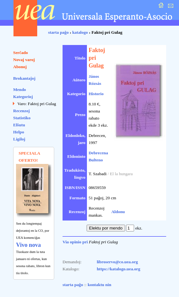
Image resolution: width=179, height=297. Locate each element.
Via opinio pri (75, 241)
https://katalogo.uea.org (119, 268)
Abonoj (20, 66)
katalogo (80, 32)
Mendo (19, 89)
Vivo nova (28, 245)
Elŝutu (19, 124)
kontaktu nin (99, 284)
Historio (96, 93)
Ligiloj (19, 139)
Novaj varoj (24, 59)
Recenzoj (21, 110)
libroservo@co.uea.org (117, 261)
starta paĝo (58, 32)
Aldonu (118, 211)
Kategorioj (23, 96)
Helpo (18, 132)
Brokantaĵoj (24, 78)
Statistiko (21, 117)
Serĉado (20, 52)
